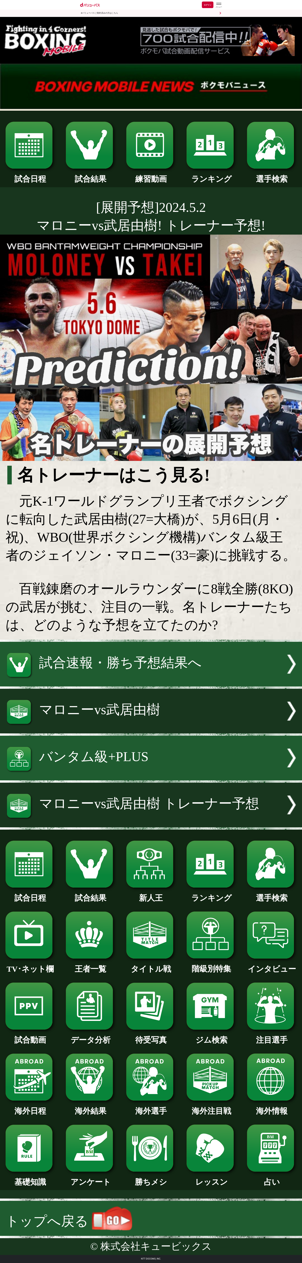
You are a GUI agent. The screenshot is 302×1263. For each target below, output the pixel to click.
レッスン (211, 1178)
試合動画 (30, 1036)
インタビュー (271, 965)
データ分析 (90, 1036)
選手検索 (271, 175)
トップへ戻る (69, 1221)
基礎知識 (30, 1178)
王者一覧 (90, 965)
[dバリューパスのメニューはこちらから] (218, 5)
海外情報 (271, 1107)
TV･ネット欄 (30, 965)
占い (271, 1178)
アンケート (90, 1178)
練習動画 (151, 175)
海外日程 (30, 1107)
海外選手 (151, 1107)
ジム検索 (211, 1036)
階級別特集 (211, 965)
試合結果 (90, 175)
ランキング (211, 175)
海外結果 (90, 1107)
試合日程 (30, 175)
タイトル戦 (151, 965)
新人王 (151, 894)
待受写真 (151, 1036)
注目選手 (271, 1036)
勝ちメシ (151, 1178)
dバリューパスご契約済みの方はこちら (99, 13)
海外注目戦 (211, 1107)
